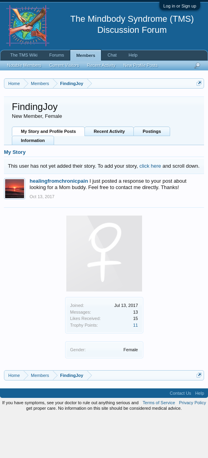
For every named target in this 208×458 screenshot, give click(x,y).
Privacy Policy (192, 443)
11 (135, 366)
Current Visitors (64, 65)
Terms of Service (159, 443)
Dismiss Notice (198, 102)
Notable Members (24, 65)
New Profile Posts (141, 65)
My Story (15, 194)
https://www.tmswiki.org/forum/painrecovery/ (76, 120)
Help (133, 55)
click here (150, 207)
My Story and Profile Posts (48, 172)
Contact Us (180, 434)
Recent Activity (109, 172)
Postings (151, 172)
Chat (111, 55)
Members (85, 55)
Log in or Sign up (179, 6)
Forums (56, 55)
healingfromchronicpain (59, 222)
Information (33, 182)
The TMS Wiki (23, 55)
